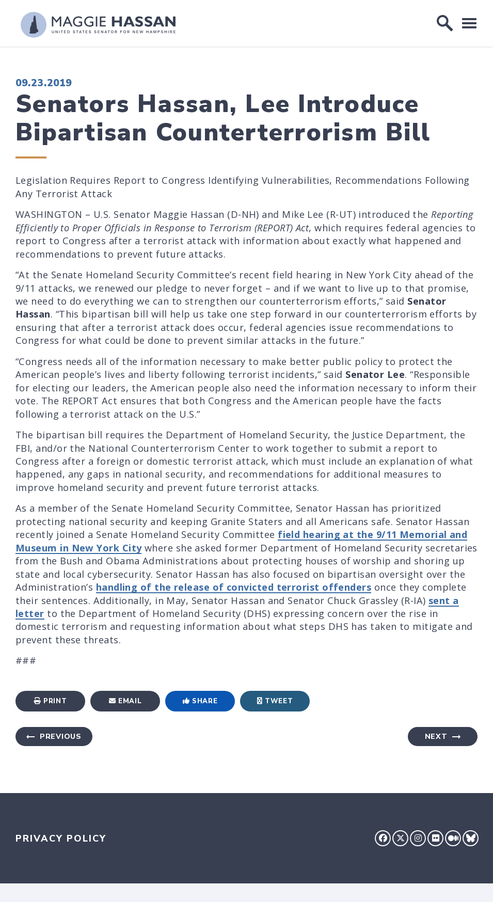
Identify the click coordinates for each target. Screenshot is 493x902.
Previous (61, 736)
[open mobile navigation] (469, 23)
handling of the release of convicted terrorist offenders (233, 587)
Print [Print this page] (50, 701)
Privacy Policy (60, 838)
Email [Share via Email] (125, 701)
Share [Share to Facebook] (200, 701)
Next (436, 736)
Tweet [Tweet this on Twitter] (275, 701)
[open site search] (445, 23)
